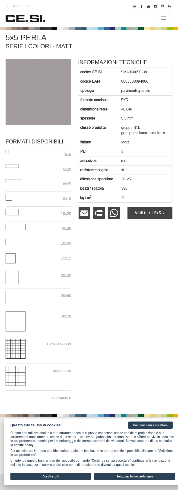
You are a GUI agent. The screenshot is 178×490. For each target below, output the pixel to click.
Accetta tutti (50, 476)
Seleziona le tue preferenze (134, 476)
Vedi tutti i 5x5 (150, 213)
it (7, 6)
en (13, 6)
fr (26, 6)
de (19, 6)
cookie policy (24, 445)
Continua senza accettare (150, 425)
